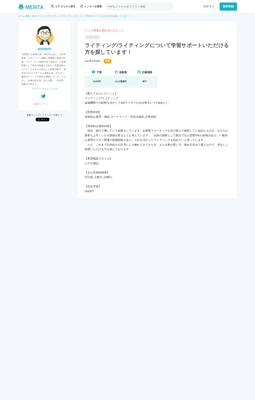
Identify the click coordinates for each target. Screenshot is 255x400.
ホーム (21, 16)
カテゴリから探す (63, 6)
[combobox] (139, 6)
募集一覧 (30, 16)
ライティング (42, 16)
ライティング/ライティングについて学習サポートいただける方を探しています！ (90, 16)
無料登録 (228, 6)
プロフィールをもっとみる (44, 89)
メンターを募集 (91, 6)
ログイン (208, 6)
